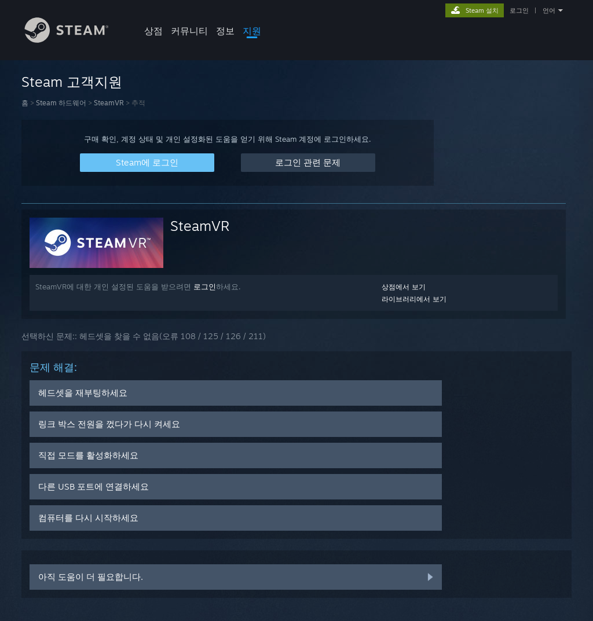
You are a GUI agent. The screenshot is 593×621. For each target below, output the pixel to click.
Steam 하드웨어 (61, 102)
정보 (225, 30)
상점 (153, 30)
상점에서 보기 (404, 286)
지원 (252, 30)
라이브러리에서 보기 (414, 299)
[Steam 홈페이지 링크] (75, 40)
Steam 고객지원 (71, 81)
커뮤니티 (189, 30)
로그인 (519, 10)
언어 (549, 10)
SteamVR (109, 102)
